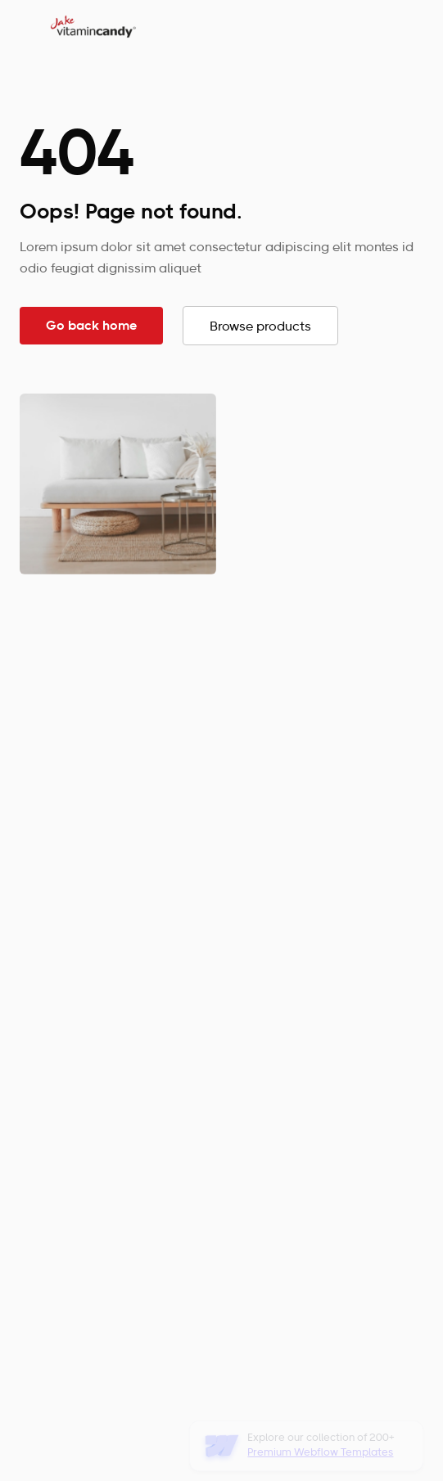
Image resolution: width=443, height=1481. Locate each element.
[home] (89, 26)
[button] (407, 26)
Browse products (260, 327)
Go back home (91, 327)
